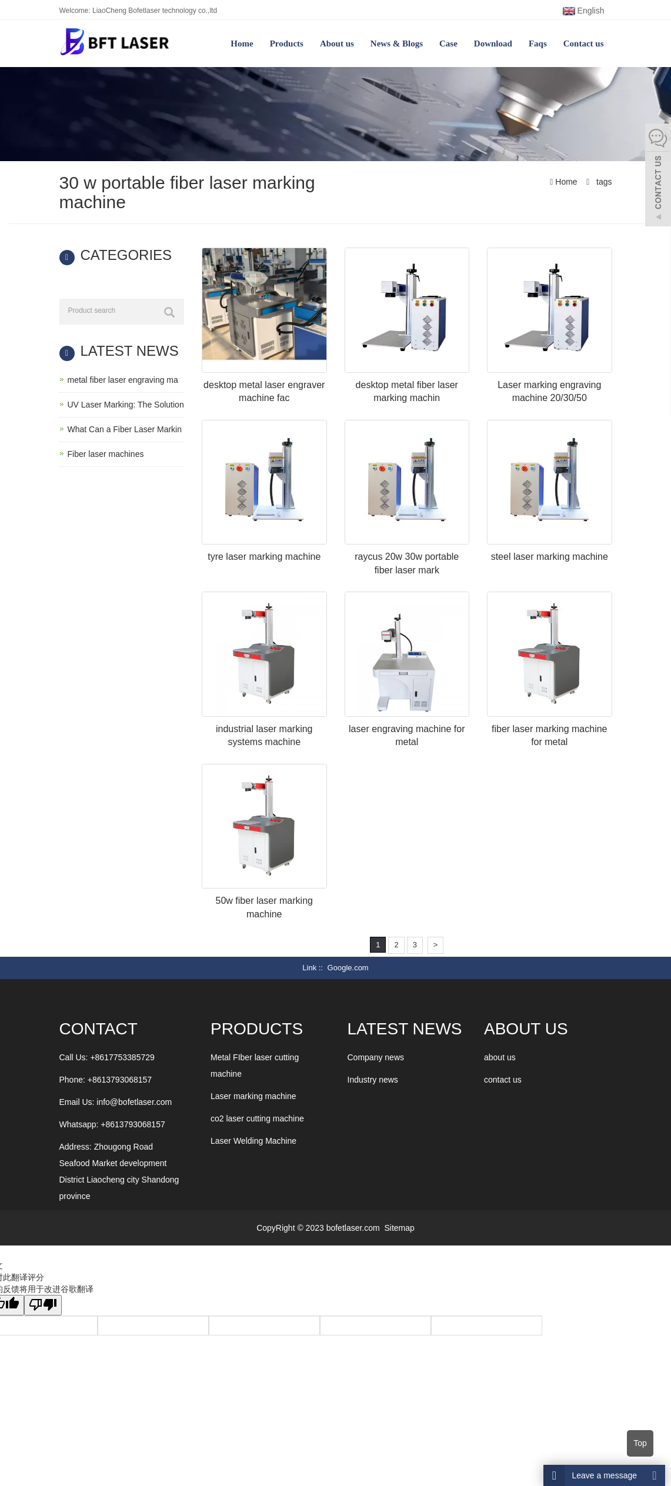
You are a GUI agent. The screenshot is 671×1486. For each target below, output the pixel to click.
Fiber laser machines (106, 454)
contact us (503, 1079)
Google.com (348, 967)
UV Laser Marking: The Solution (126, 404)
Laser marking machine (253, 1096)
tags (603, 181)
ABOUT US (526, 1029)
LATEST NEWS (405, 1029)
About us (337, 43)
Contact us (583, 43)
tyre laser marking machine (264, 557)
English (584, 10)
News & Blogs (396, 43)
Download (493, 43)
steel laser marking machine (549, 557)
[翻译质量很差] (43, 1305)
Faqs (538, 43)
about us (500, 1057)
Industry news (373, 1079)
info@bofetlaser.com (134, 1102)
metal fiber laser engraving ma (123, 380)
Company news (376, 1057)
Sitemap (399, 1228)
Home (242, 43)
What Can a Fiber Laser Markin (125, 429)
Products (286, 43)
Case (448, 43)
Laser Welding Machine (253, 1141)
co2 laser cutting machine (257, 1118)
